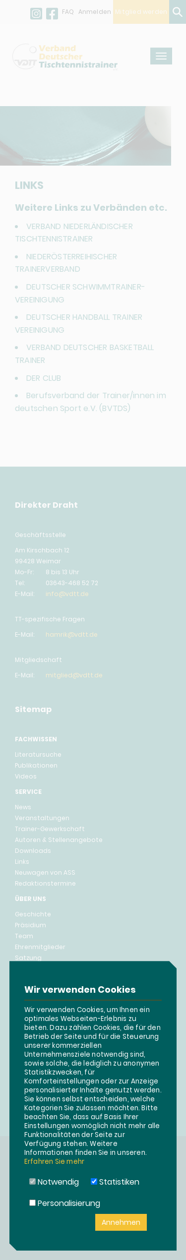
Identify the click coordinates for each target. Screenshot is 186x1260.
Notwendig (54, 1182)
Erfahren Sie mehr (54, 1161)
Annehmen (121, 1222)
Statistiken (115, 1182)
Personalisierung (64, 1203)
